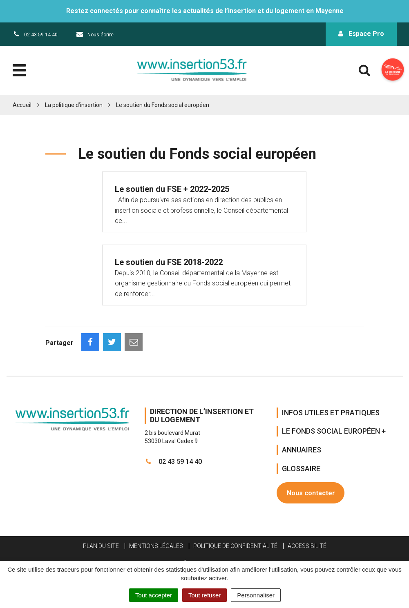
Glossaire (301, 468)
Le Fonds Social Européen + (334, 431)
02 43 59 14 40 (173, 461)
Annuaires (301, 449)
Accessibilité (307, 546)
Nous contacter (311, 493)
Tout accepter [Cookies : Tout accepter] (153, 595)
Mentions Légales (156, 546)
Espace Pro (361, 34)
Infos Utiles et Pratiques (331, 412)
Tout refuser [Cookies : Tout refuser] (204, 595)
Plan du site (101, 546)
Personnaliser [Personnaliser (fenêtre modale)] (256, 595)
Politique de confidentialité (235, 546)
